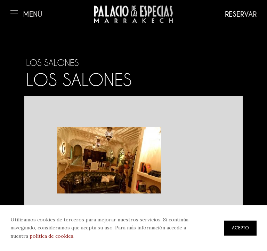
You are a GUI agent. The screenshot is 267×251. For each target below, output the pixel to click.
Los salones (57, 79)
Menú (26, 14)
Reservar (241, 14)
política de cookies (51, 236)
